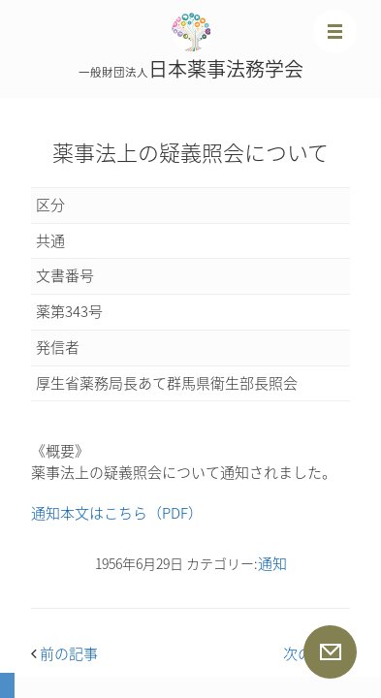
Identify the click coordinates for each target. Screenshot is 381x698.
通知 (272, 563)
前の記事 (64, 653)
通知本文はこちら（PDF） (117, 513)
